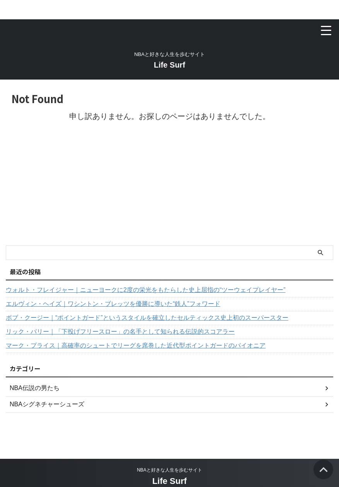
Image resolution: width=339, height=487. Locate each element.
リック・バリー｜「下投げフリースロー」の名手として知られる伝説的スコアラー (120, 331)
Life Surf (169, 65)
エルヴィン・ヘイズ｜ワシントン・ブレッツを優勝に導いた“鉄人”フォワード (113, 303)
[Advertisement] (165, 187)
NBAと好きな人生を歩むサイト (169, 470)
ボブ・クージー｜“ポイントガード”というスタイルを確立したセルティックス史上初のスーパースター (147, 317)
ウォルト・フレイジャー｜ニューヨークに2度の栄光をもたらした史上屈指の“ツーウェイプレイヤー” (146, 290)
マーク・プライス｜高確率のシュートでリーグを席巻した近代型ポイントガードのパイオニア (136, 345)
